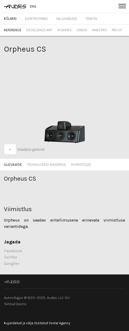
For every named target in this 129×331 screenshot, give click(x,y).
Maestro (99, 30)
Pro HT (117, 30)
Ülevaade (13, 164)
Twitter (10, 257)
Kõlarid (10, 19)
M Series (65, 30)
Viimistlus (81, 164)
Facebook (13, 250)
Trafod (91, 19)
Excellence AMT (39, 30)
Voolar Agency (59, 323)
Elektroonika (36, 19)
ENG (33, 6)
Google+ (12, 263)
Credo (82, 30)
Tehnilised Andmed (46, 164)
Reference (12, 30)
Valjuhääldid (66, 19)
